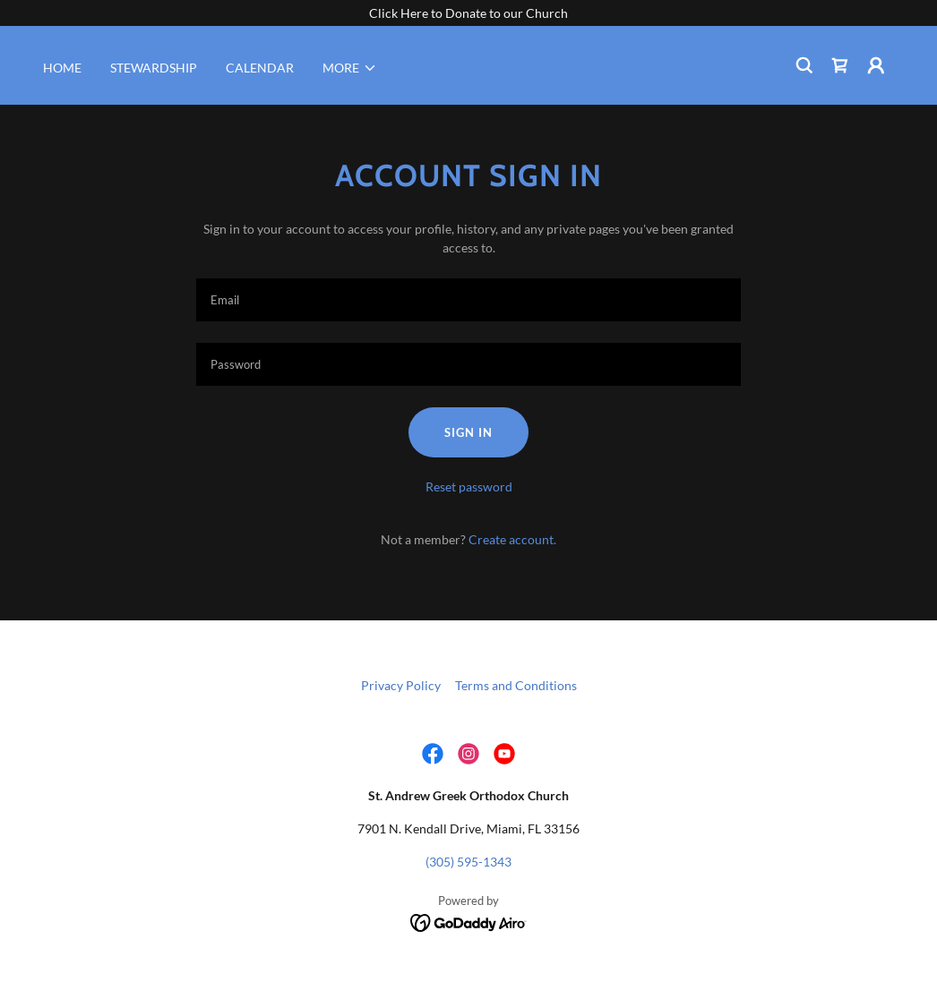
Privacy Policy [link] (401, 685)
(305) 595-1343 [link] (468, 861)
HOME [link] (62, 67)
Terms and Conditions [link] (516, 685)
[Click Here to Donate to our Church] (468, 13)
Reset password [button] (469, 486)
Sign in (468, 432)
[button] (349, 68)
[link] (840, 65)
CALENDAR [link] (260, 67)
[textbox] (468, 299)
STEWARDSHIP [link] (153, 67)
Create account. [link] (512, 539)
